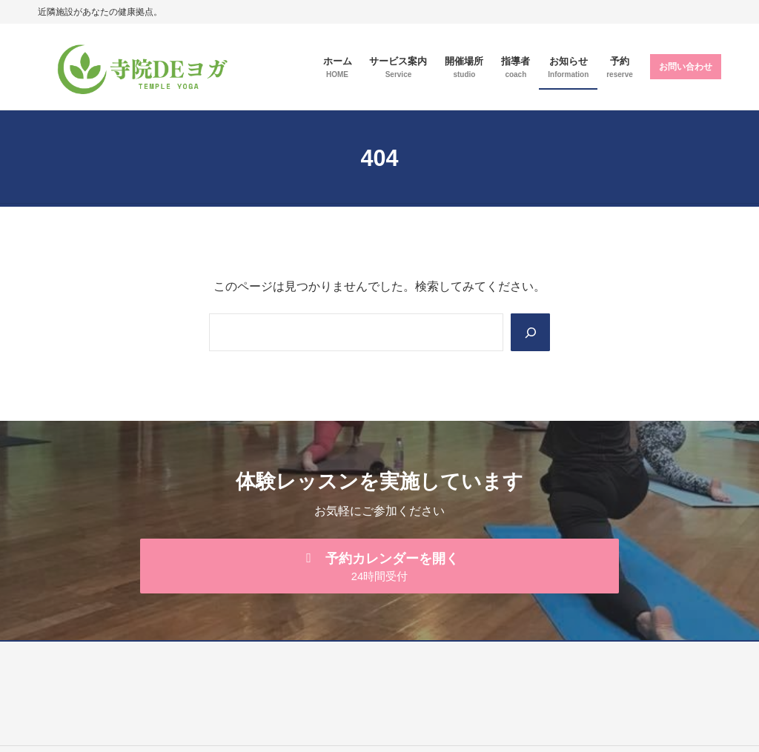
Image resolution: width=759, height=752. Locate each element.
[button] (379, 567)
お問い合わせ (685, 66)
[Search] (529, 332)
